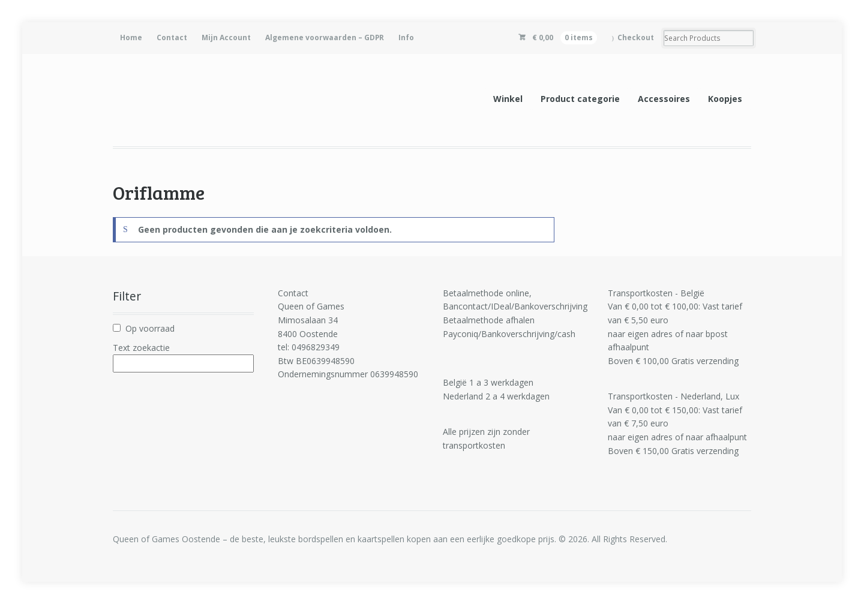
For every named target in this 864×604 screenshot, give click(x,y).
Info (406, 37)
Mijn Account (226, 37)
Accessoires (664, 98)
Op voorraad (150, 328)
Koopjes (725, 98)
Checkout (635, 37)
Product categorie (580, 98)
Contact (172, 37)
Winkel (508, 98)
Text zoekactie (141, 347)
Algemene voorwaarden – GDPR (324, 37)
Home (131, 37)
